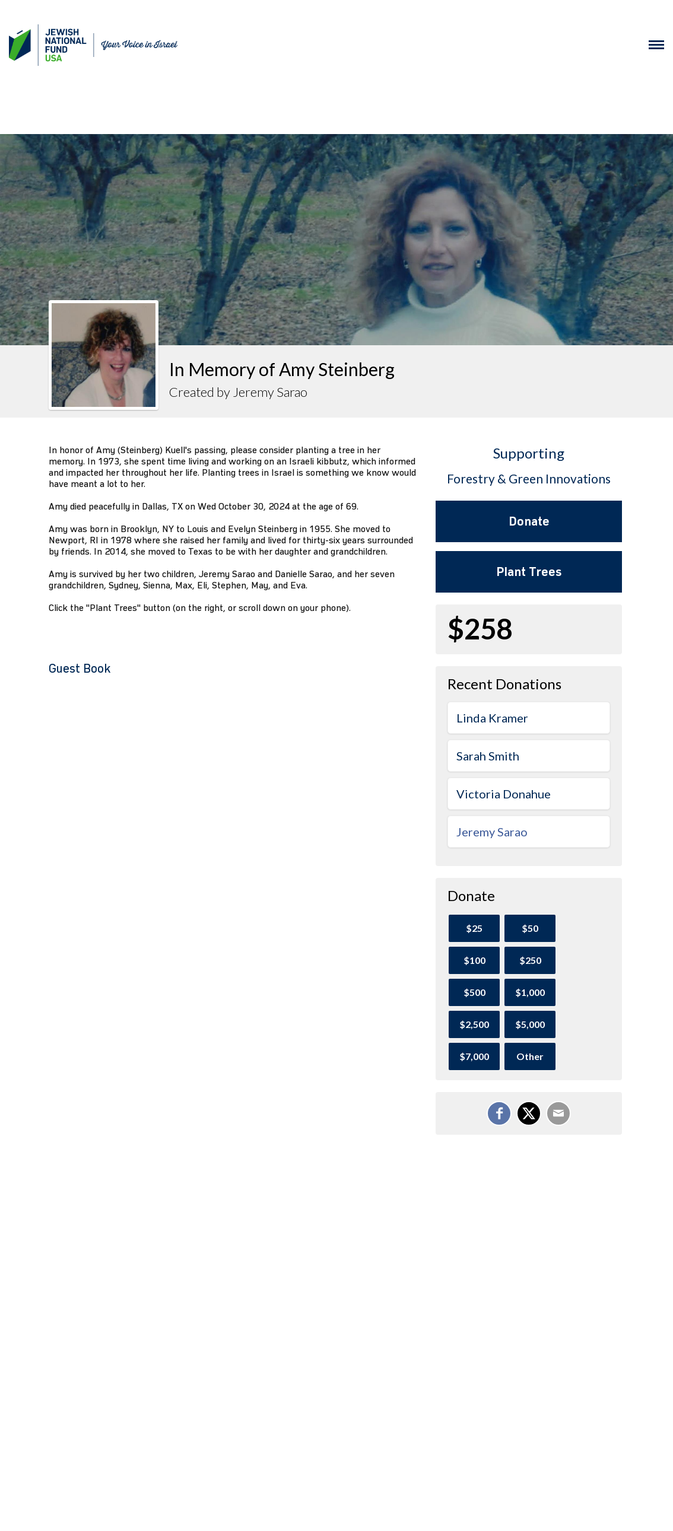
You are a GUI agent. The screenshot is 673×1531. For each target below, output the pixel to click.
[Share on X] (528, 1113)
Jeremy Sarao (492, 832)
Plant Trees (528, 572)
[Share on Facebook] (499, 1113)
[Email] (558, 1113)
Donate (529, 521)
